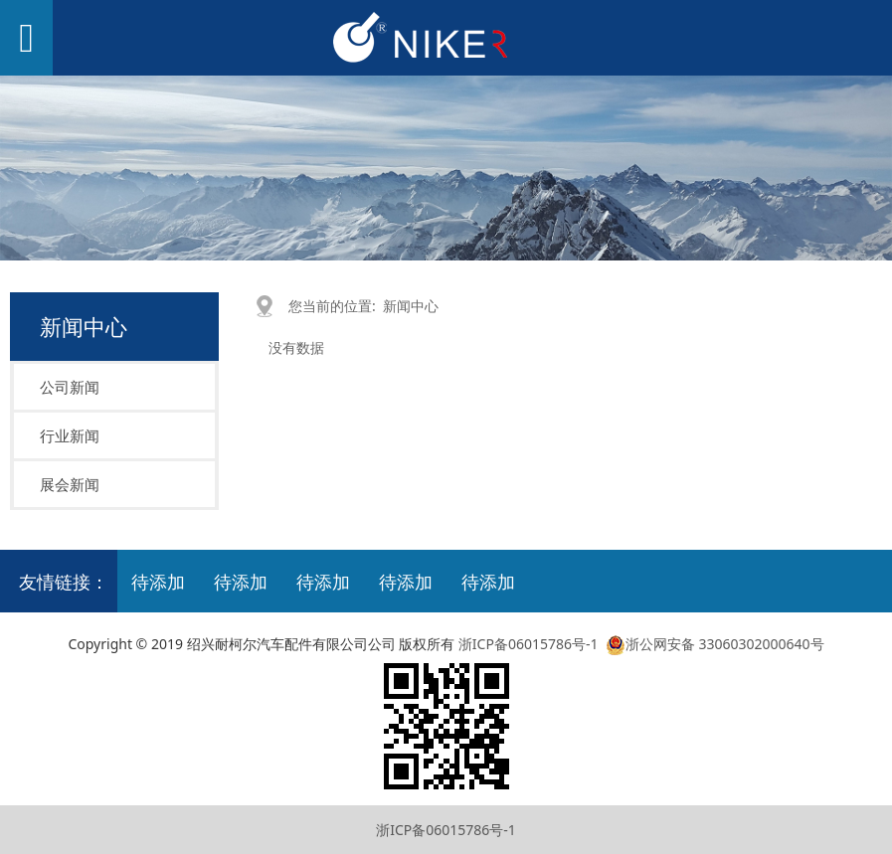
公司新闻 (69, 387)
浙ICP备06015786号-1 (528, 643)
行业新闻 (69, 435)
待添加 (158, 582)
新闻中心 (411, 305)
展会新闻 (69, 484)
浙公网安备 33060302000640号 (712, 643)
